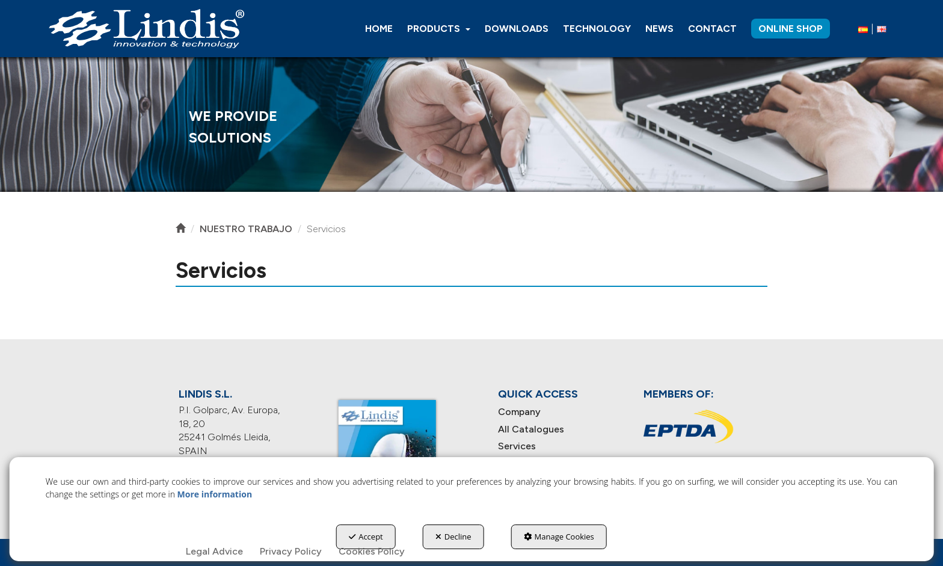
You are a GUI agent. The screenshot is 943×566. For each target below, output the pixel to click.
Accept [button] (366, 536)
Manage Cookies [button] (559, 536)
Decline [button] (453, 536)
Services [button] (517, 446)
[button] (146, 28)
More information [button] (214, 494)
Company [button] (519, 411)
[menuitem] (379, 28)
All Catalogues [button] (531, 429)
